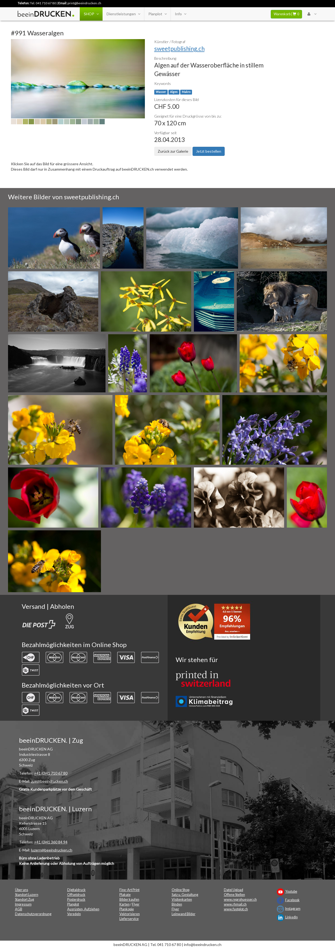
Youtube (291, 891)
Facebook (292, 900)
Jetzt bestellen (208, 151)
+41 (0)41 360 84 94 (50, 842)
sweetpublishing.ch (179, 48)
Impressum (23, 904)
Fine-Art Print (129, 890)
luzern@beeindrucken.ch (51, 850)
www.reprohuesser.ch (240, 900)
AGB (18, 909)
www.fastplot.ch (236, 909)
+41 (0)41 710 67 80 (50, 773)
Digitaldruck (76, 890)
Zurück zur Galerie (173, 151)
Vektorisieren (129, 914)
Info (180, 14)
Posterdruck (76, 900)
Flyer (136, 904)
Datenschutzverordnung (33, 914)
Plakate (125, 895)
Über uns (21, 890)
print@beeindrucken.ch (84, 3)
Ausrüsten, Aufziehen (83, 909)
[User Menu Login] (311, 14)
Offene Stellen (234, 895)
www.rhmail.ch (235, 904)
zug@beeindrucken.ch (49, 781)
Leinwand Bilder (183, 914)
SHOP (91, 14)
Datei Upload (233, 890)
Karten (124, 904)
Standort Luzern (26, 895)
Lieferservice (129, 919)
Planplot (157, 14)
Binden (177, 904)
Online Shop (180, 890)
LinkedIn (291, 917)
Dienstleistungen (123, 14)
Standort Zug (24, 900)
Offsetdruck (76, 895)
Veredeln (74, 914)
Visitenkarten (182, 900)
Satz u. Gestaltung (185, 895)
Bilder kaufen (129, 900)
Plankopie (126, 909)
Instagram (292, 909)
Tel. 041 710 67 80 (43, 3)
